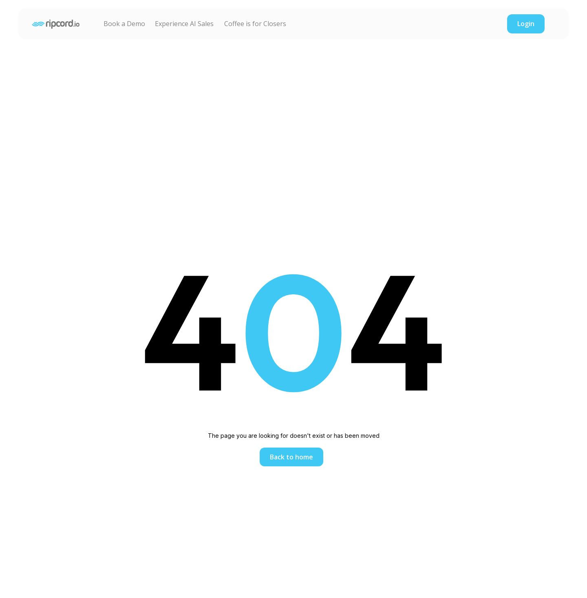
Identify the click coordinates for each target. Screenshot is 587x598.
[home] (56, 24)
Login (525, 23)
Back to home (291, 456)
